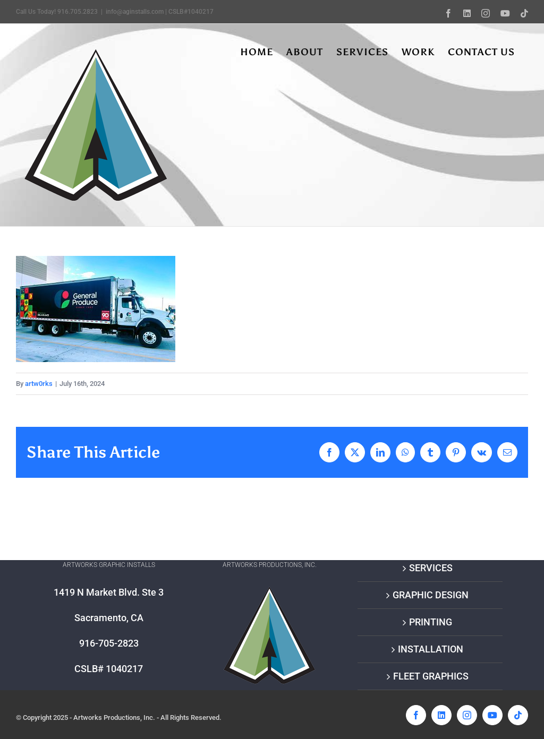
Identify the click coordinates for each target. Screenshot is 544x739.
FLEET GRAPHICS (431, 676)
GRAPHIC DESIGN (431, 594)
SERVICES (431, 567)
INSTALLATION (430, 649)
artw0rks (39, 384)
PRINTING (430, 622)
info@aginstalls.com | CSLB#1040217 (160, 11)
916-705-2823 (109, 643)
